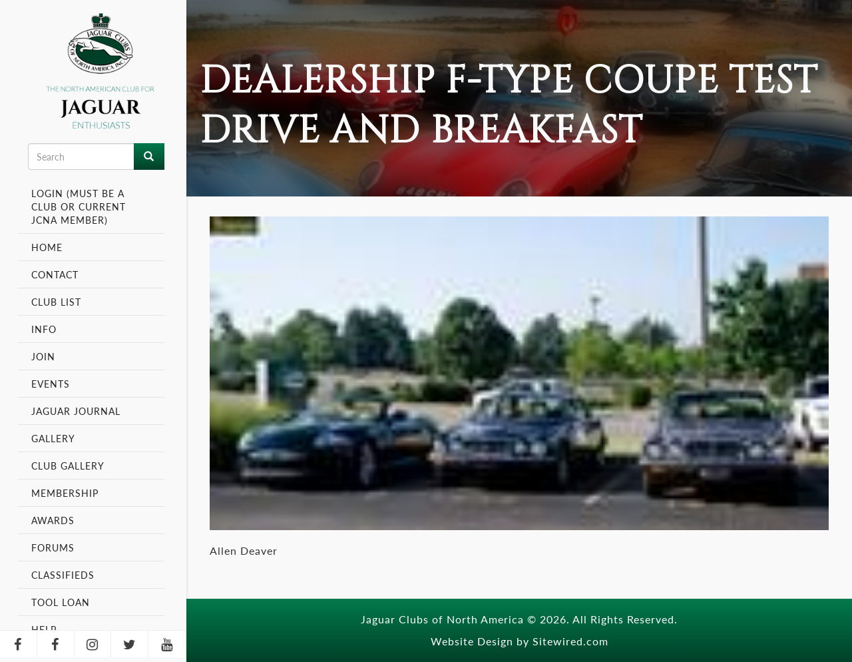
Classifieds (63, 574)
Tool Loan (60, 602)
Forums (53, 547)
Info (45, 329)
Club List (56, 301)
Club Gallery (68, 465)
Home (47, 247)
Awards (53, 520)
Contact (55, 274)
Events (52, 383)
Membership (66, 492)
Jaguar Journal (75, 411)
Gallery (53, 438)
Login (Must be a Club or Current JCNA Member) (78, 206)
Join (43, 356)
